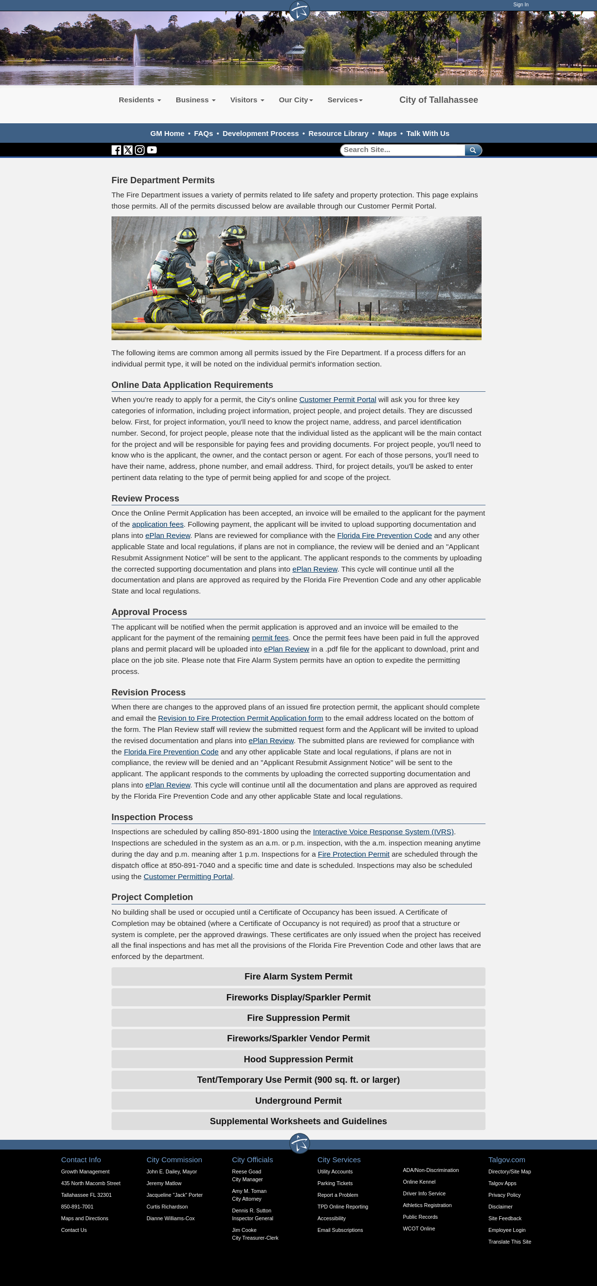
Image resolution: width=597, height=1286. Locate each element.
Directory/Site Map (509, 1171)
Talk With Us (427, 133)
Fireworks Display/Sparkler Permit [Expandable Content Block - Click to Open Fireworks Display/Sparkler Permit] (298, 997)
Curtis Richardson (167, 1206)
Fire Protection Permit (354, 854)
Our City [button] (296, 100)
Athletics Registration (427, 1205)
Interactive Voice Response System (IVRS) (383, 831)
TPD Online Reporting (342, 1206)
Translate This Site (509, 1242)
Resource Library (339, 133)
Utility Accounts (335, 1171)
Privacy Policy (504, 1195)
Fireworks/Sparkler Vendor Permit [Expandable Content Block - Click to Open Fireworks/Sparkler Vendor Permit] (298, 1038)
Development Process (261, 133)
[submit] (471, 150)
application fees (158, 524)
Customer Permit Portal (337, 399)
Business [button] (196, 100)
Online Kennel (419, 1182)
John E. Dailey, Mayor (172, 1171)
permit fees (270, 637)
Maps (387, 133)
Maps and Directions (85, 1218)
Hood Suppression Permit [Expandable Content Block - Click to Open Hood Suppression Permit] (298, 1059)
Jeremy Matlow (164, 1183)
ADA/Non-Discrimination (431, 1170)
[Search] (399, 150)
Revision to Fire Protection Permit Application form (240, 718)
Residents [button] (140, 100)
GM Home (167, 133)
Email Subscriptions (340, 1230)
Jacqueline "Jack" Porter (175, 1195)
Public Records (420, 1217)
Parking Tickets (335, 1183)
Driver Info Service (424, 1193)
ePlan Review (167, 535)
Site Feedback (505, 1218)
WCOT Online (419, 1228)
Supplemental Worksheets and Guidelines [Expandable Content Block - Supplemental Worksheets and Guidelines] (298, 1121)
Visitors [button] (247, 100)
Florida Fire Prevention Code (384, 535)
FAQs (203, 133)
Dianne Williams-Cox (171, 1218)
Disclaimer (500, 1206)
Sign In (520, 4)
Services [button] (345, 100)
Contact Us (74, 1230)
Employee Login (506, 1230)
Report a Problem (337, 1195)
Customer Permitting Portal (188, 876)
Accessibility (331, 1218)
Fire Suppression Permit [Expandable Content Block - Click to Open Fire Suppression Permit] (298, 1018)
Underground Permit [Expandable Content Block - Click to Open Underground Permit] (298, 1100)
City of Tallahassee (438, 100)
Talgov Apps (502, 1183)
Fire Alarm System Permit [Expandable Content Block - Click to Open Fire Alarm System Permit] (298, 976)
